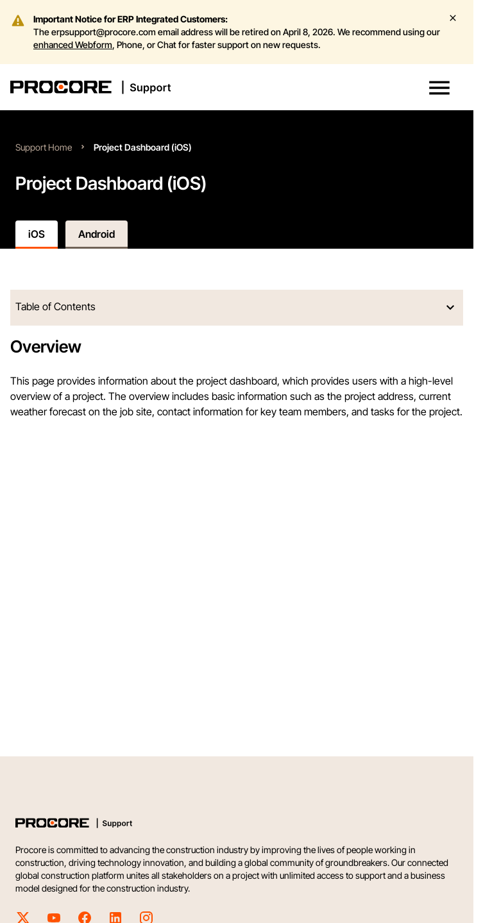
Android (96, 234)
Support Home (43, 147)
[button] (439, 87)
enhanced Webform (72, 44)
